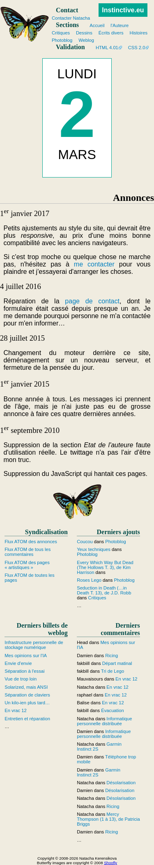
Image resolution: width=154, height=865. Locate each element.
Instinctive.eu (123, 10)
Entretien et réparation (27, 718)
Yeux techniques (93, 549)
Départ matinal (117, 663)
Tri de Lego (112, 671)
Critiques (97, 597)
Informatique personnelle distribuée (104, 721)
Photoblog (115, 541)
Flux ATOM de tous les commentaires (28, 552)
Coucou (85, 541)
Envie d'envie (18, 663)
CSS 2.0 (136, 47)
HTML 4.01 (107, 47)
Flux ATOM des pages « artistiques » (27, 565)
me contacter (94, 264)
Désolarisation (121, 782)
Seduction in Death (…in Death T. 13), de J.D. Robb (104, 590)
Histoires (139, 32)
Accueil (97, 25)
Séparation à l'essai (24, 671)
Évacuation (112, 710)
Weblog (86, 40)
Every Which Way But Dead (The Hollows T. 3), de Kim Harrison (105, 567)
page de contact (92, 301)
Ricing (111, 655)
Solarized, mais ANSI (26, 687)
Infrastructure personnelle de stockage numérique (34, 645)
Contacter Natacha (71, 18)
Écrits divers (111, 32)
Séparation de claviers (27, 694)
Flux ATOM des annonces (31, 541)
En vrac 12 (15, 710)
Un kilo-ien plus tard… (27, 702)
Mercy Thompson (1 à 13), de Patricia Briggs (108, 819)
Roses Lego (89, 580)
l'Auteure (119, 25)
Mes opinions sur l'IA (26, 655)
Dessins (84, 32)
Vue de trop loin (21, 678)
